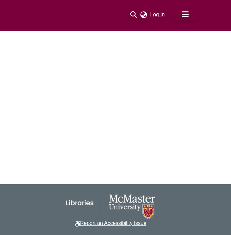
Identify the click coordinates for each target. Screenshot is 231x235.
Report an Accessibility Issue (113, 223)
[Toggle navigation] (185, 14)
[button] (133, 15)
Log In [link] (157, 14)
